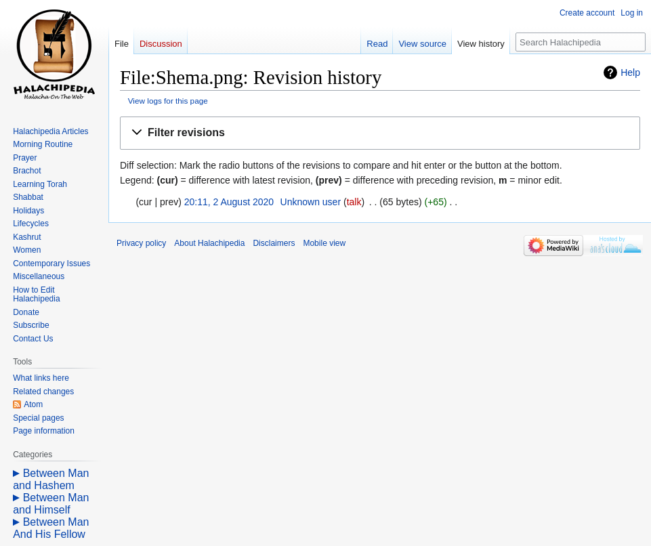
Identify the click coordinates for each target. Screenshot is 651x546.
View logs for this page (168, 100)
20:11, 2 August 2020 (229, 201)
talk (354, 201)
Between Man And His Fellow (51, 528)
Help (630, 72)
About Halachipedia (209, 243)
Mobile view (324, 243)
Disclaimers (274, 243)
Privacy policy (141, 243)
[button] (380, 133)
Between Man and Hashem (51, 479)
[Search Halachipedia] (581, 42)
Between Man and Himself (51, 504)
